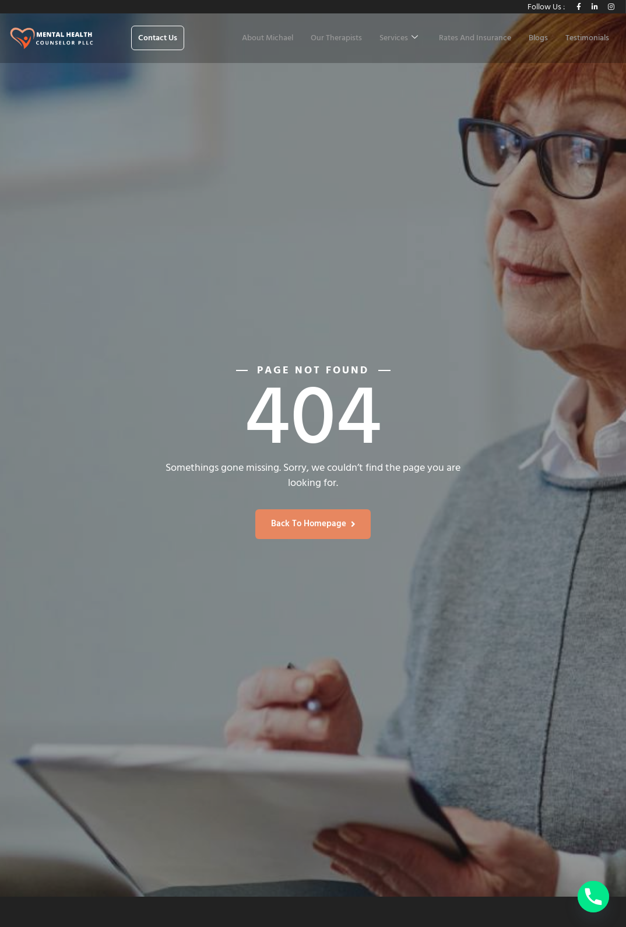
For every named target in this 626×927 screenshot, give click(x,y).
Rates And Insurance (475, 39)
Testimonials (587, 39)
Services (398, 39)
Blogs (538, 39)
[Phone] (593, 896)
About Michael (267, 39)
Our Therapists (336, 39)
